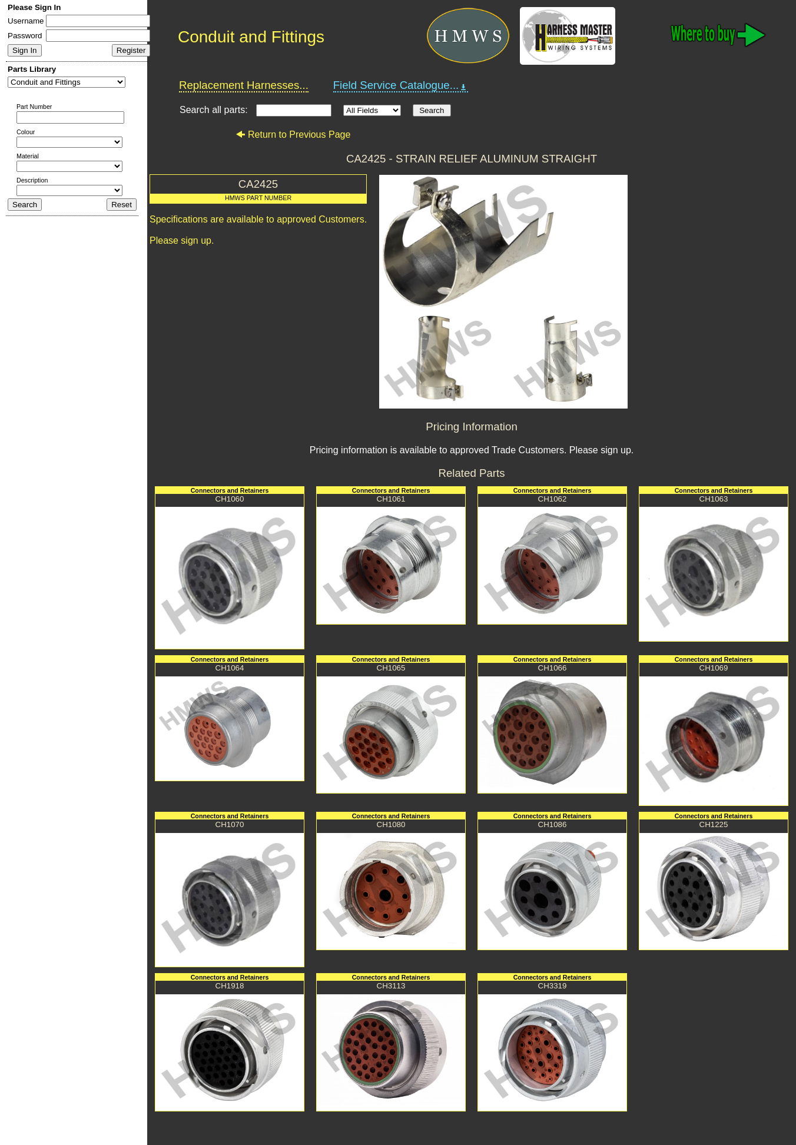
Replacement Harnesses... (244, 85)
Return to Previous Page (293, 135)
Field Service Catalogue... (401, 85)
